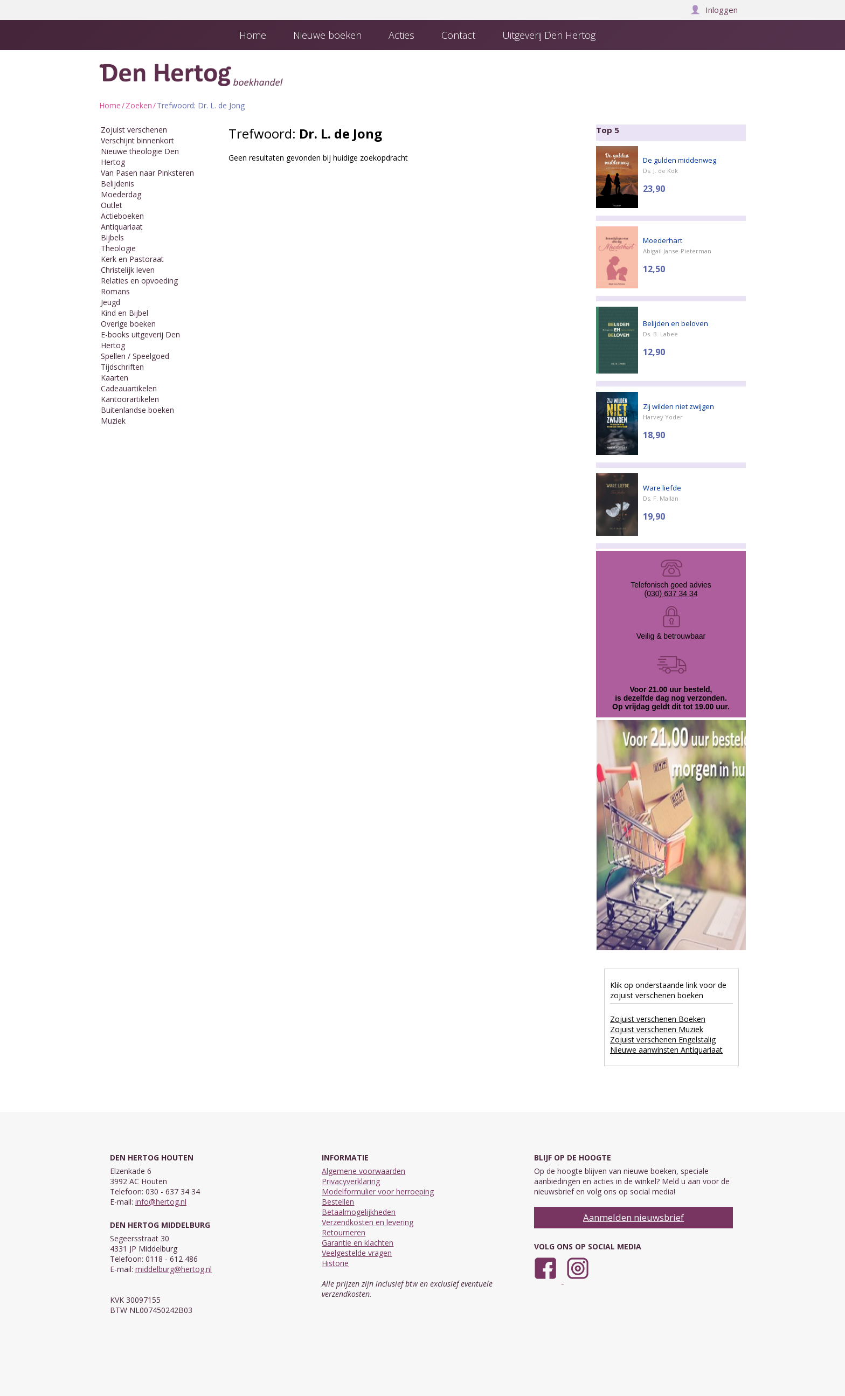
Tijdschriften (122, 367)
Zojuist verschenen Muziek (656, 1029)
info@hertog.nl (160, 1202)
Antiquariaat (122, 227)
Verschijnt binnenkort (137, 140)
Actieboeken (122, 216)
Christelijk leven (128, 270)
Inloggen (714, 9)
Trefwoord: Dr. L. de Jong (201, 105)
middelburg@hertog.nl (173, 1269)
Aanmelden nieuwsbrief (633, 1217)
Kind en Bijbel (124, 313)
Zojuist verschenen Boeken (657, 1019)
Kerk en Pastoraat (132, 259)
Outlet (111, 205)
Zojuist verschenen (134, 130)
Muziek (113, 421)
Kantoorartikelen (130, 399)
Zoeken (139, 105)
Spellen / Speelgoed (135, 356)
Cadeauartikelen (129, 388)
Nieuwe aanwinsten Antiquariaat (666, 1050)
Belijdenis (117, 183)
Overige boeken (128, 324)
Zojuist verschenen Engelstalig (663, 1039)
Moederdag (121, 194)
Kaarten (114, 377)
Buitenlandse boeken (137, 410)
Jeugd (110, 302)
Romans (115, 291)
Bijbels (112, 237)
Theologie (118, 248)
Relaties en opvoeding (139, 280)
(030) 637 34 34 (671, 593)
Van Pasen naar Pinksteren (147, 173)
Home (110, 105)
